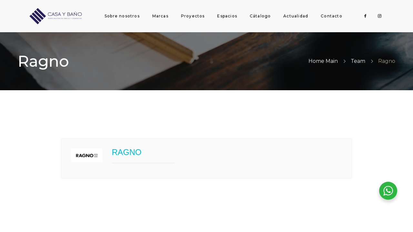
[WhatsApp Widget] (388, 191)
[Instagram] (380, 16)
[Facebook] (365, 16)
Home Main (323, 61)
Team (358, 61)
